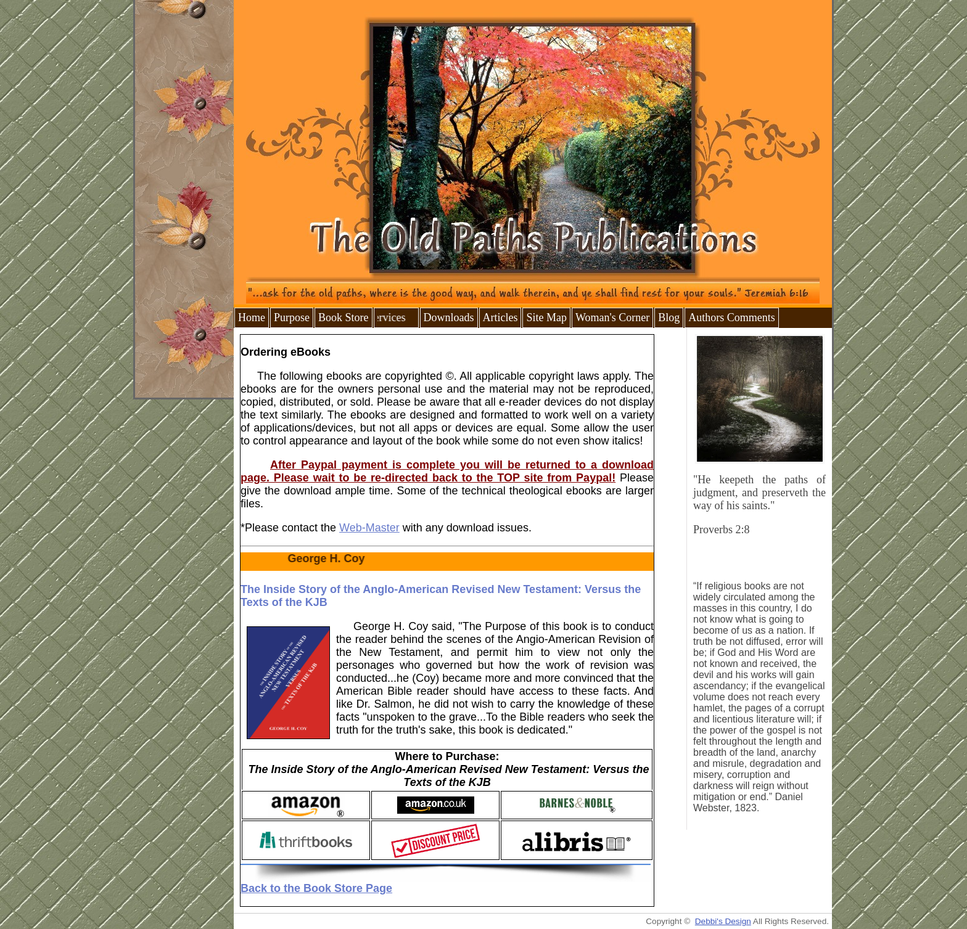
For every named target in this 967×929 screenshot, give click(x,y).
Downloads (449, 317)
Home (251, 317)
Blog (669, 317)
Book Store (343, 317)
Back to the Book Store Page (316, 888)
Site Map (546, 317)
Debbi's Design (723, 921)
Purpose (292, 317)
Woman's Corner (612, 317)
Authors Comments (731, 317)
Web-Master (369, 528)
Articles (500, 317)
